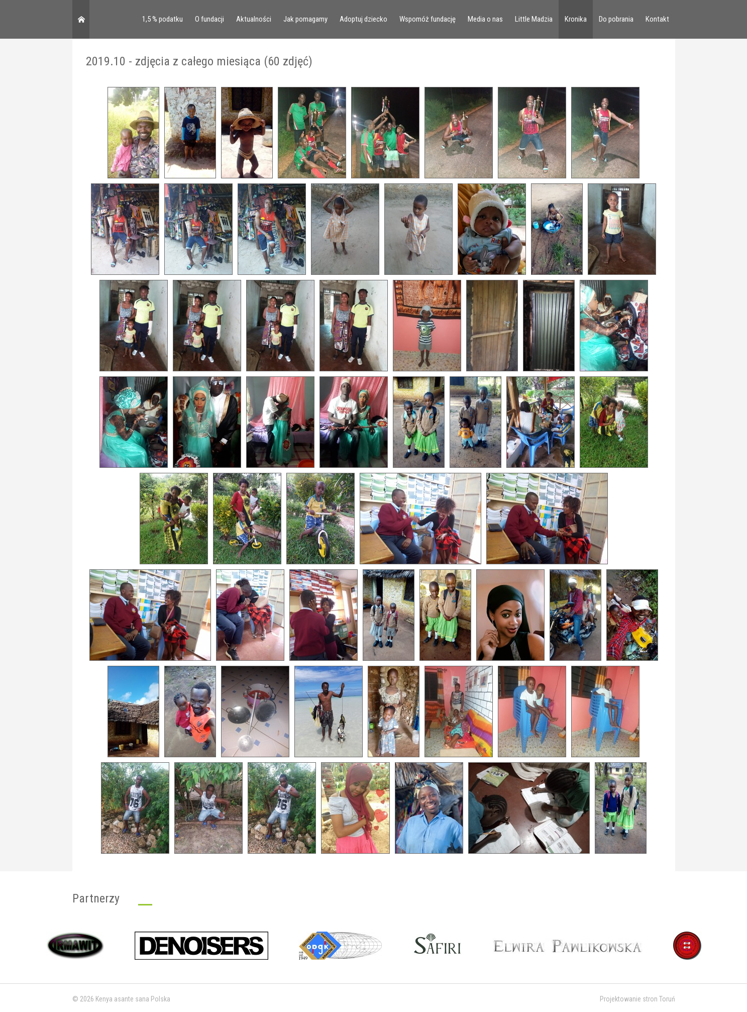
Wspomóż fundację (427, 19)
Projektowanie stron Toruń (637, 999)
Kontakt (657, 19)
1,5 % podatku (162, 19)
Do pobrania (616, 19)
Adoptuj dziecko (363, 19)
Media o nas (485, 19)
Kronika (576, 19)
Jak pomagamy (305, 19)
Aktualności (253, 19)
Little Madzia (534, 19)
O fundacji (209, 19)
